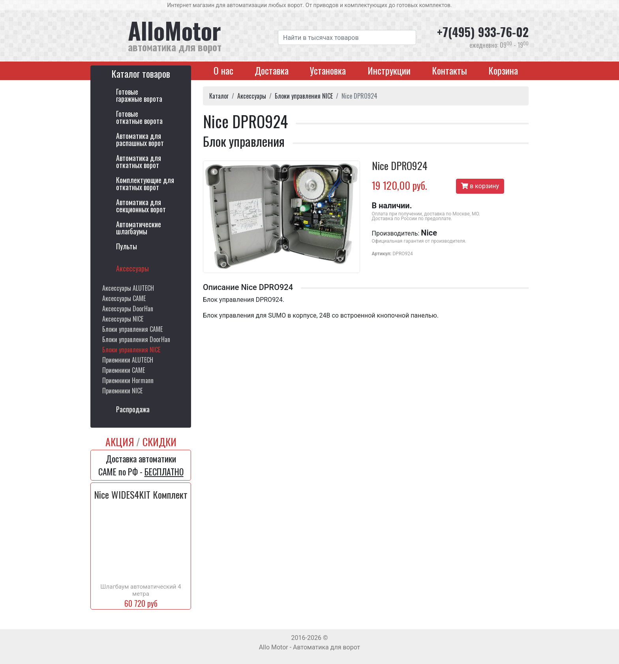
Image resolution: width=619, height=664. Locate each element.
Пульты (126, 246)
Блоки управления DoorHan (136, 339)
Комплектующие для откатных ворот (145, 183)
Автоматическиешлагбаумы (138, 227)
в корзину (480, 186)
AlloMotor (197, 35)
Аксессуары (132, 268)
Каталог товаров (140, 73)
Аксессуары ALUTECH (128, 288)
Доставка (272, 70)
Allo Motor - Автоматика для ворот (309, 647)
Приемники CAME (123, 370)
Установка (328, 70)
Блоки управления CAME (132, 329)
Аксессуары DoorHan (127, 308)
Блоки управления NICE (131, 349)
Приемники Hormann (128, 380)
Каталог (219, 96)
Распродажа (133, 409)
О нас (223, 70)
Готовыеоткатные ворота (139, 117)
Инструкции (389, 70)
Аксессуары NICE (122, 319)
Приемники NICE (122, 390)
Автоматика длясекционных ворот (141, 205)
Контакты (449, 70)
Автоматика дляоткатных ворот (138, 161)
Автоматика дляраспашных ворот (140, 139)
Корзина (503, 70)
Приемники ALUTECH (127, 360)
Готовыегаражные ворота (139, 95)
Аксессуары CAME (124, 298)
